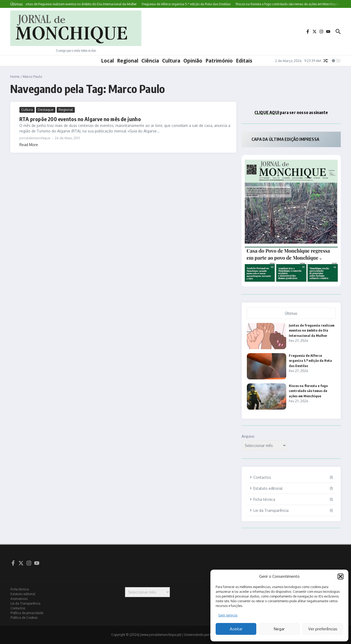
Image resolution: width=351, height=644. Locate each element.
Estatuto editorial (22, 594)
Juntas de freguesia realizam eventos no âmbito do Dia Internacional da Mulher (311, 330)
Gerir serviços (227, 615)
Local (107, 60)
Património (219, 60)
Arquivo (248, 436)
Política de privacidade (26, 613)
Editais (244, 60)
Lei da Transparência (25, 603)
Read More (28, 144)
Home (15, 76)
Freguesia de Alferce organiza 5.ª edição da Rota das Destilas (310, 360)
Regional (127, 60)
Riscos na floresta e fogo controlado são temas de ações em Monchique (308, 391)
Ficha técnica (19, 589)
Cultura (171, 60)
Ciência (150, 60)
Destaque (46, 109)
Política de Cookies (24, 618)
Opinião (192, 60)
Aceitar (236, 628)
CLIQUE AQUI (266, 112)
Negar (279, 628)
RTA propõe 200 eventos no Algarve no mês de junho (80, 119)
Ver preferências (322, 628)
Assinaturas (19, 599)
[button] (340, 576)
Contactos (17, 608)
